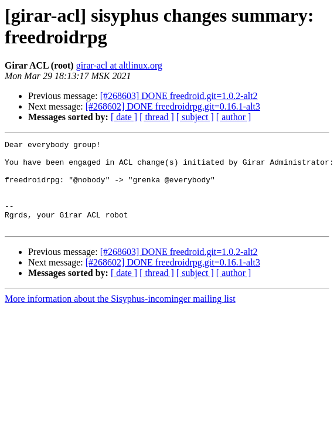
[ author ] (233, 117)
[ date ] (124, 117)
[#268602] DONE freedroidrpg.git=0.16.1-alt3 (173, 106)
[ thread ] (156, 117)
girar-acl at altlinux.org (119, 65)
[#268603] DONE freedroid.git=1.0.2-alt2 (179, 96)
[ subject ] (195, 117)
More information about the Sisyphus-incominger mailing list (120, 316)
